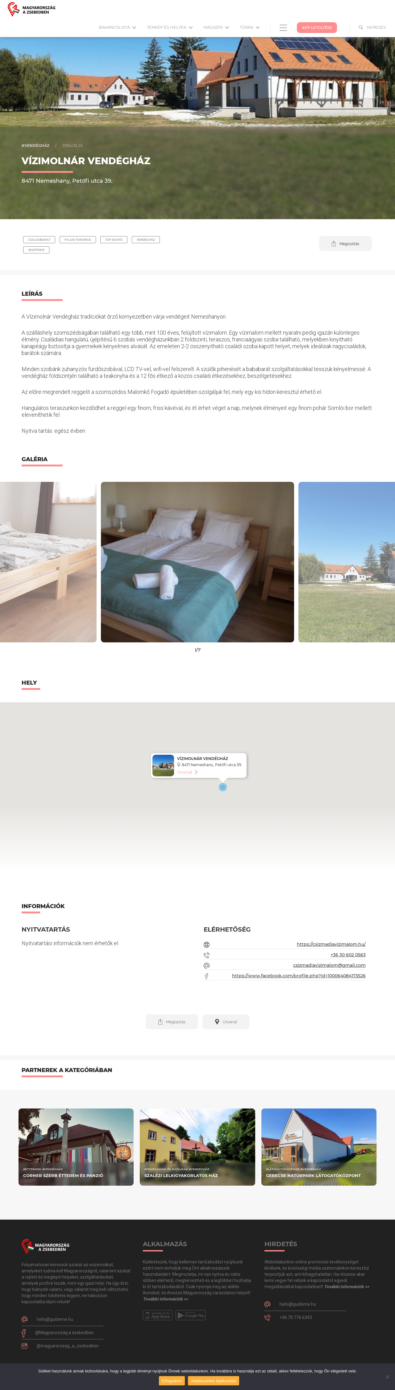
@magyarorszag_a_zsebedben (68, 1345)
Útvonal (184, 772)
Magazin (216, 27)
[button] (345, 243)
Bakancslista (117, 27)
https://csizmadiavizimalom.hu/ (331, 944)
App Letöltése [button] (317, 27)
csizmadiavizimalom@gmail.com (329, 965)
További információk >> (165, 1298)
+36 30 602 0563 (348, 955)
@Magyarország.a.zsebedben (64, 1332)
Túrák (250, 27)
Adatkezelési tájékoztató (213, 1381)
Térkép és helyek (170, 27)
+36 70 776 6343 (296, 1317)
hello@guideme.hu (55, 1319)
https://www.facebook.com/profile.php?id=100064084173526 (299, 976)
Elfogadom (172, 1381)
